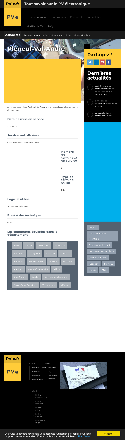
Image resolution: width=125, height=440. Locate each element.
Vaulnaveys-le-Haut (99, 245)
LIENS (34, 391)
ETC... (104, 270)
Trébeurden (48, 285)
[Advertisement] (44, 81)
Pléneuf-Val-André (30, 107)
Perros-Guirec (36, 261)
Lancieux (19, 253)
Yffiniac (65, 285)
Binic (17, 245)
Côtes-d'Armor (45, 107)
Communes (58, 17)
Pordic (35, 277)
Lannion (50, 253)
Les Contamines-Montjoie (98, 236)
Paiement (76, 17)
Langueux (34, 253)
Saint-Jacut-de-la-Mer (56, 277)
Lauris (92, 270)
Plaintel (53, 261)
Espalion (94, 264)
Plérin (57, 269)
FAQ (50, 26)
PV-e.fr (32, 363)
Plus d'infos (84, 436)
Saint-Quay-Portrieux (25, 285)
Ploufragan (20, 277)
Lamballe (60, 245)
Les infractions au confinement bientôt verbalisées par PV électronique (57, 35)
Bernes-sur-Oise (98, 257)
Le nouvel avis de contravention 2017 (103, 114)
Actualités (12, 35)
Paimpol (18, 261)
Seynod (93, 227)
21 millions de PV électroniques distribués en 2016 (106, 104)
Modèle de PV (34, 26)
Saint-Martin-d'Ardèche (101, 251)
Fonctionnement (36, 17)
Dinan (28, 245)
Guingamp (43, 245)
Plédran (18, 269)
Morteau (108, 264)
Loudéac (65, 253)
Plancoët (68, 261)
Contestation (94, 17)
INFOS (47, 363)
